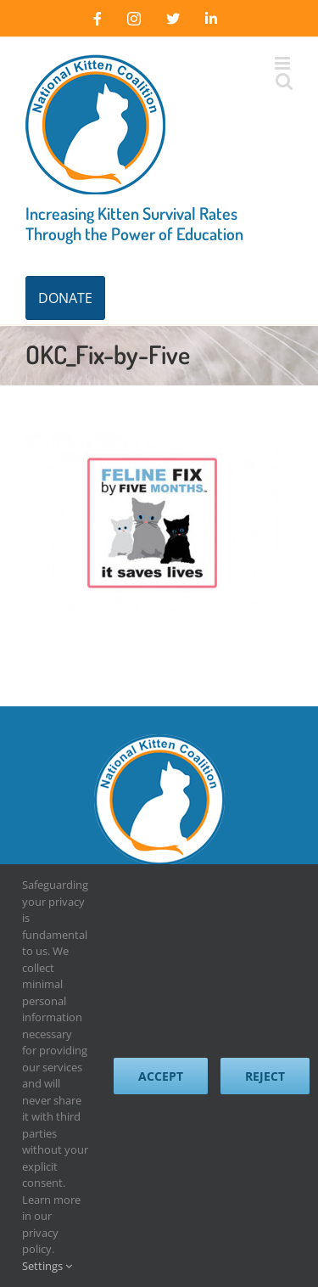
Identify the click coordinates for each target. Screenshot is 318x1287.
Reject (265, 1076)
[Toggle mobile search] (284, 81)
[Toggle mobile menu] (284, 63)
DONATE (65, 298)
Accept (160, 1076)
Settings (47, 1265)
